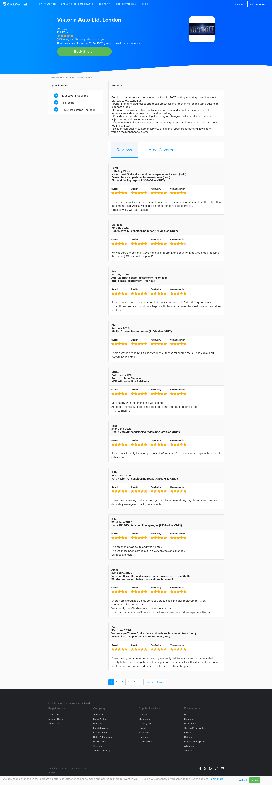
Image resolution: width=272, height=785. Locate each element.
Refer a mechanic (102, 737)
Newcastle (144, 732)
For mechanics (101, 732)
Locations (69, 77)
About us (98, 714)
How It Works (46, 4)
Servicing (189, 719)
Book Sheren (84, 51)
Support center (56, 719)
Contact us (54, 723)
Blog (145, 4)
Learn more (216, 778)
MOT (186, 714)
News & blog (100, 719)
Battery (188, 737)
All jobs (188, 750)
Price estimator (101, 741)
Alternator (189, 746)
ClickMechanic (55, 77)
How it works (55, 714)
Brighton (143, 737)
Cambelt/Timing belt (195, 728)
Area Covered (162, 149)
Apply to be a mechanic (77, 4)
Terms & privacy (101, 750)
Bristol (142, 728)
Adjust (243, 780)
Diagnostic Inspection (195, 741)
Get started (258, 4)
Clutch (187, 732)
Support (104, 4)
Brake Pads (190, 723)
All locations (145, 741)
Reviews (124, 149)
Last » (160, 682)
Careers (97, 746)
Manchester (145, 719)
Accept (255, 780)
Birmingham (145, 723)
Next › (149, 682)
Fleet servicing (101, 728)
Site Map (52, 772)
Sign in (239, 4)
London (111, 19)
